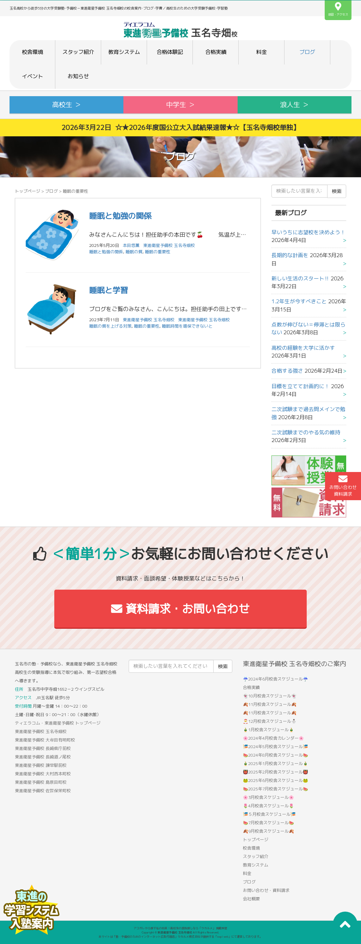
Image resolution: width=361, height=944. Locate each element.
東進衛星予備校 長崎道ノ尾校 (43, 757)
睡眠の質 (134, 252)
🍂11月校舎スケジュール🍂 (269, 704)
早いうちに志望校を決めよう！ (308, 232)
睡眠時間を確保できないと (187, 326)
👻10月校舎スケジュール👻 (269, 696)
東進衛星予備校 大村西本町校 (43, 774)
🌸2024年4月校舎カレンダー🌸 (273, 738)
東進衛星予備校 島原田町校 (41, 782)
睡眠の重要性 (157, 252)
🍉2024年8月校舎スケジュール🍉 (275, 755)
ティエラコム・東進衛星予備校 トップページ (57, 723)
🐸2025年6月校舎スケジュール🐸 (275, 780)
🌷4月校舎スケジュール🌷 (268, 806)
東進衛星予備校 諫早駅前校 (41, 765)
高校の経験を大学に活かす (303, 348)
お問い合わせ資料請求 (343, 485)
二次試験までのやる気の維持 (305, 432)
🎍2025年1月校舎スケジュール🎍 (275, 763)
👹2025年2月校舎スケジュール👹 (275, 772)
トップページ (27, 191)
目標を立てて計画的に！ (300, 386)
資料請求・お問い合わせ (180, 608)
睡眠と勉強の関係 (120, 215)
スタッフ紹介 (78, 52)
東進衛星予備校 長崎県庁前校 (43, 748)
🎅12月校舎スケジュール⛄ (269, 721)
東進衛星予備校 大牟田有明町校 (45, 740)
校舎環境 (32, 52)
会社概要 (251, 899)
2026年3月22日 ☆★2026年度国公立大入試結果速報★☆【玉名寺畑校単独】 (180, 127)
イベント (32, 76)
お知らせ (78, 76)
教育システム (124, 52)
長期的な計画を (289, 255)
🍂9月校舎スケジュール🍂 (268, 831)
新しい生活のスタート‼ (300, 278)
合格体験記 (170, 52)
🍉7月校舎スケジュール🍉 (268, 823)
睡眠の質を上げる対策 (110, 326)
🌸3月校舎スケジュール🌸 (268, 797)
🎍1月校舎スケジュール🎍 (268, 730)
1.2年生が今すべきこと (299, 301)
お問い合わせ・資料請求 (266, 890)
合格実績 (215, 52)
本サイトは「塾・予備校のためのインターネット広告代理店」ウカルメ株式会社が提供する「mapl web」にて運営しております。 (180, 936)
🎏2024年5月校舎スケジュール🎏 (275, 747)
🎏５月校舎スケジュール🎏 (269, 814)
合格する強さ (287, 370)
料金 (261, 52)
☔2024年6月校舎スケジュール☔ (275, 679)
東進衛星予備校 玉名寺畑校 (169, 245)
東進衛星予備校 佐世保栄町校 (43, 791)
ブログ (307, 52)
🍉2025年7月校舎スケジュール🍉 (275, 789)
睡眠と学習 (108, 290)
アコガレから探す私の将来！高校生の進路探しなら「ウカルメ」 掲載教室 (180, 928)
